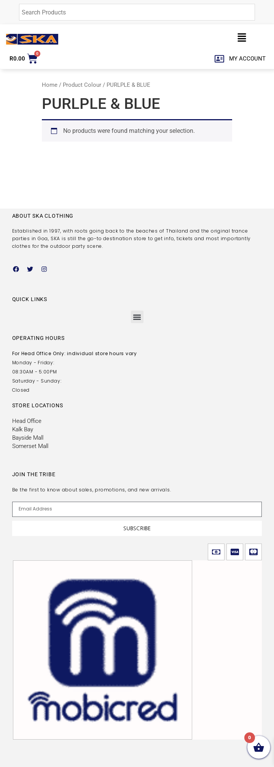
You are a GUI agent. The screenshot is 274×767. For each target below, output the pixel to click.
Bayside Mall (27, 437)
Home (49, 84)
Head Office (26, 421)
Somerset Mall (30, 446)
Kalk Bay (22, 429)
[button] (242, 39)
